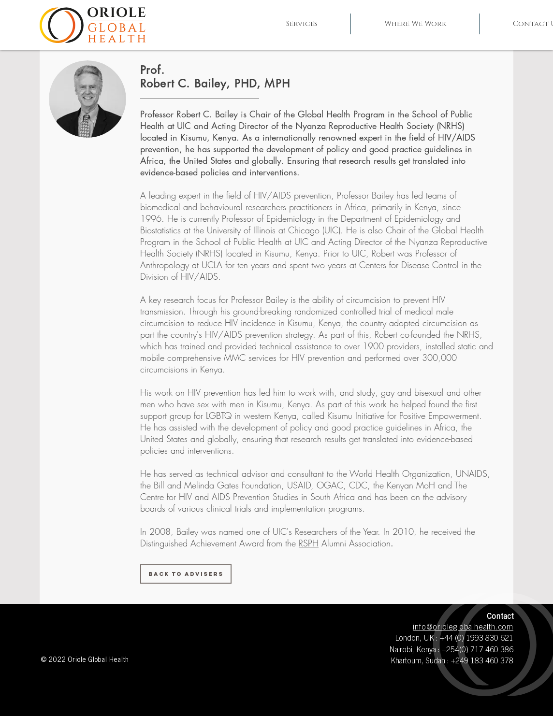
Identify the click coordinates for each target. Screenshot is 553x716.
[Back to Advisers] (186, 574)
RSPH (309, 543)
